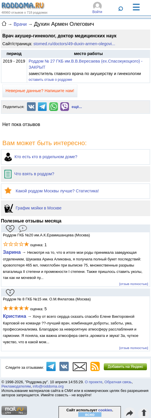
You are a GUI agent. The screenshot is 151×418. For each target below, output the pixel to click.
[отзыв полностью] (133, 284)
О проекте (93, 382)
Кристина (14, 316)
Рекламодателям (16, 386)
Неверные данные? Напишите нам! (40, 90)
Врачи (20, 24)
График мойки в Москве (32, 208)
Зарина (12, 252)
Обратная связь (118, 382)
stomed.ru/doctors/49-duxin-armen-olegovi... (74, 43)
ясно (89, 414)
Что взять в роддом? (29, 173)
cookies (105, 410)
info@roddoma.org (48, 386)
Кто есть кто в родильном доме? (40, 156)
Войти (97, 12)
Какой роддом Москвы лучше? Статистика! (51, 191)
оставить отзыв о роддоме (50, 80)
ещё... (77, 107)
